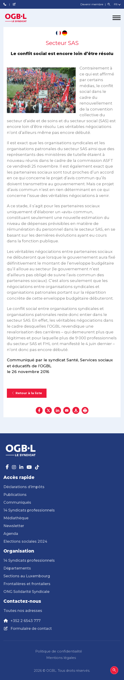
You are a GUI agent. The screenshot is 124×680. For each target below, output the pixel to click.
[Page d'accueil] (20, 18)
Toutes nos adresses (22, 610)
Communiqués (17, 502)
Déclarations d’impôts (23, 487)
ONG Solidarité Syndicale (26, 591)
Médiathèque (15, 518)
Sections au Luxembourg (26, 576)
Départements (17, 568)
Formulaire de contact (31, 628)
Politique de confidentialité (58, 651)
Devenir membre (92, 4)
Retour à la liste (26, 393)
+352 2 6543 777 (26, 621)
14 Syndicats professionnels (29, 510)
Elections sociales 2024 (25, 541)
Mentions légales (61, 657)
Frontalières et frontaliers (26, 584)
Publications (15, 494)
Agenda (10, 533)
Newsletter (13, 526)
